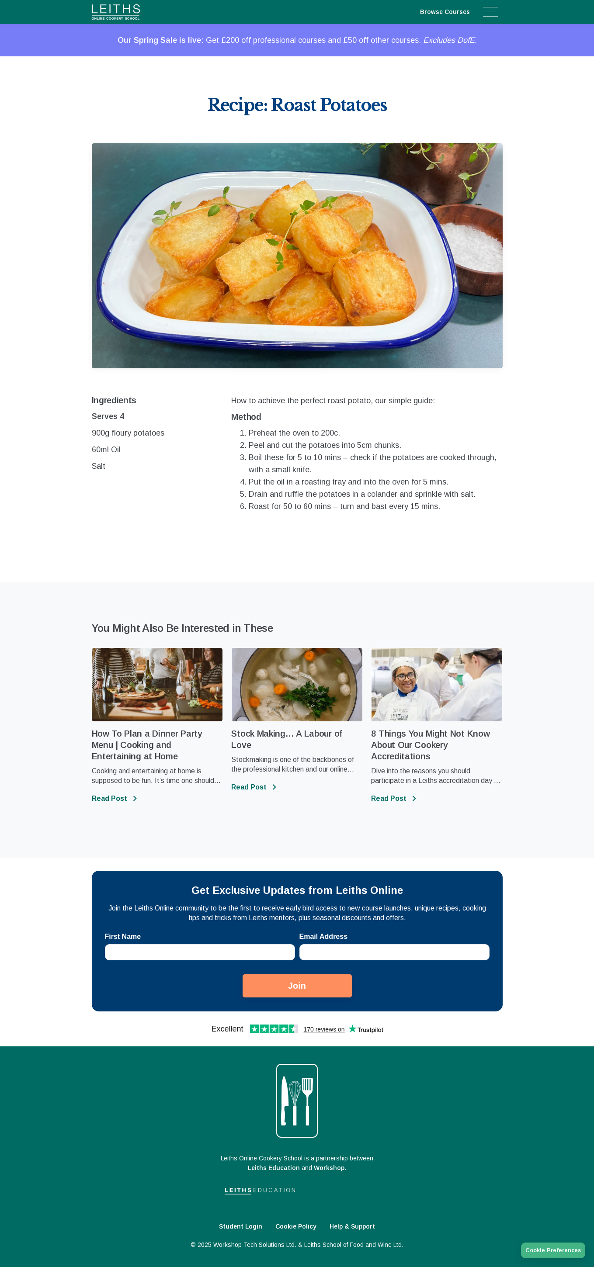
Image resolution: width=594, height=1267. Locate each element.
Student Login (240, 1226)
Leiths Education (274, 1167)
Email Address (323, 936)
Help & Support (352, 1226)
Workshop (329, 1167)
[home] (133, 12)
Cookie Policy (295, 1226)
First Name (123, 936)
